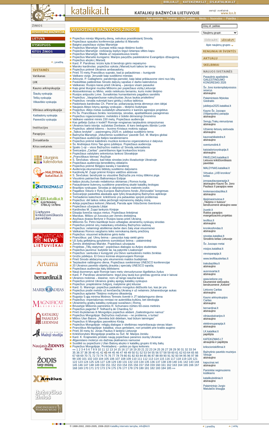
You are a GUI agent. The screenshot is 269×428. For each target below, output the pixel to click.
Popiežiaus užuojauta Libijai (90, 206)
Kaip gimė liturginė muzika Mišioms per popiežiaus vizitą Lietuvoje (114, 88)
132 (130, 361)
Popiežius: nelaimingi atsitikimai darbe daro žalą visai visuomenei (113, 228)
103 (96, 358)
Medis (202, 18)
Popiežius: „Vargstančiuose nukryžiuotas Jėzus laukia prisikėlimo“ (113, 97)
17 (127, 349)
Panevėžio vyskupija (45, 119)
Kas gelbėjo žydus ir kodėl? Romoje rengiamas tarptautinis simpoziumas (118, 122)
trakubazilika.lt (211, 263)
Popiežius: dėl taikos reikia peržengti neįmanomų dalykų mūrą (111, 200)
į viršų (233, 426)
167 (196, 365)
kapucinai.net (211, 362)
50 (134, 352)
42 (102, 352)
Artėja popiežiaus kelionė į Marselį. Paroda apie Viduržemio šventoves (116, 203)
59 (169, 352)
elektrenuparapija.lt (214, 323)
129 (114, 361)
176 (119, 368)
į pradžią (57, 62)
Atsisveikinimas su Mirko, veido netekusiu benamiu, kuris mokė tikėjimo (117, 91)
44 (110, 352)
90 (165, 355)
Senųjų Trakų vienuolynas (218, 121)
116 (167, 358)
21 (143, 349)
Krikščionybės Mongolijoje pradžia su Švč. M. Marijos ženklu (110, 333)
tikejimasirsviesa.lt (213, 199)
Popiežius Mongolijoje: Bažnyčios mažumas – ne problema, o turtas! (115, 315)
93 (177, 355)
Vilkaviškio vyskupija (44, 102)
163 (175, 365)
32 (187, 349)
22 (147, 349)
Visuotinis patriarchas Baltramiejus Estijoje (99, 178)
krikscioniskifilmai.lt (214, 347)
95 (185, 355)
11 (104, 349)
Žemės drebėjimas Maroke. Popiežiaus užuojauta (103, 243)
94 (181, 355)
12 (108, 349)
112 (145, 358)
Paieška (231, 18)
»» (173, 368)
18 (131, 349)
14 (115, 349)
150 (103, 365)
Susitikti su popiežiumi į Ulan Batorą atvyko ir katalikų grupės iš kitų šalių (118, 343)
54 (150, 352)
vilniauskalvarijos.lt (214, 315)
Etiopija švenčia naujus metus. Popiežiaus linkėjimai (105, 212)
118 (179, 358)
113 (151, 358)
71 (90, 355)
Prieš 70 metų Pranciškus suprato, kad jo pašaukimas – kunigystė (113, 72)
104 (101, 358)
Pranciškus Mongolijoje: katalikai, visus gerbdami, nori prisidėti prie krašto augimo (123, 327)
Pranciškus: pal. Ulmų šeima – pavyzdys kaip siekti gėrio (108, 237)
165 (186, 365)
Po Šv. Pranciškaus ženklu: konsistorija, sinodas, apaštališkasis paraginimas (120, 113)
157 (141, 365)
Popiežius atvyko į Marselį (88, 60)
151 (108, 365)
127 (103, 361)
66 (196, 352)
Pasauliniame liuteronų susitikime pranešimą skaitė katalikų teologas (115, 184)
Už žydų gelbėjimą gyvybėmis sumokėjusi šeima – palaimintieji (111, 240)
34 (194, 349)
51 (138, 352)
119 (184, 358)
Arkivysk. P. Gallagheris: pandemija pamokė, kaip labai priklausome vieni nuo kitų (123, 78)
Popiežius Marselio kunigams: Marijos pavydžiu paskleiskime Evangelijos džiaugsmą (125, 57)
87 (153, 355)
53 (145, 352)
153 (119, 365)
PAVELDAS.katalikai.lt (216, 157)
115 (162, 358)
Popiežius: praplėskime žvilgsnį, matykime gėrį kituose (106, 284)
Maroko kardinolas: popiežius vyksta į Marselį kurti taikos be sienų (113, 66)
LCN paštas (188, 18)
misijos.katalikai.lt (213, 248)
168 (75, 368)
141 (180, 361)
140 (175, 361)
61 (177, 352)
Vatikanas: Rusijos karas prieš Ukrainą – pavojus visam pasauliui (113, 85)
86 (150, 355)
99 (74, 358)
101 (84, 358)
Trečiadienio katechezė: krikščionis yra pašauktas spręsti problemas (115, 197)
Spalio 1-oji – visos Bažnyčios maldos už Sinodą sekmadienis (111, 147)
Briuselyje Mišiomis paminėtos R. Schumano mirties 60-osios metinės (116, 305)
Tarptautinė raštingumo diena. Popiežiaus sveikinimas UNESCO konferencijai (121, 262)
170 (86, 368)
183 (158, 368)
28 (171, 349)
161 (164, 365)
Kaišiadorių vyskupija (45, 115)
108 (123, 358)
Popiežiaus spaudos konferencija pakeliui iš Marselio (105, 41)
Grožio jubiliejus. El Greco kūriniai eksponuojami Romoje (108, 256)
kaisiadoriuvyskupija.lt (215, 149)
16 (123, 349)
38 (86, 352)
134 (141, 361)
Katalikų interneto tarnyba (124, 426)
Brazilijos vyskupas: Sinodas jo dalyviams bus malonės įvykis (111, 187)
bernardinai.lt (210, 308)
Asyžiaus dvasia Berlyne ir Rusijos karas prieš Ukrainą (106, 218)
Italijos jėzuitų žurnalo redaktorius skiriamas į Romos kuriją (109, 181)
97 (193, 355)
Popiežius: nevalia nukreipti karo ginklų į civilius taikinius (107, 100)
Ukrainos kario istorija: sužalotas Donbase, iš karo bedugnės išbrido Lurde (119, 125)
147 (86, 365)
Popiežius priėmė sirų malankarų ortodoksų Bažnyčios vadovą (111, 225)
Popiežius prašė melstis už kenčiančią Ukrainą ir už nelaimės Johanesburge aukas (124, 290)
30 (179, 349)
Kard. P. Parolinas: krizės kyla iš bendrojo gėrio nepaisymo (109, 63)
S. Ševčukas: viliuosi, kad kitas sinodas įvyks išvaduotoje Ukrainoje (114, 159)
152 (114, 365)
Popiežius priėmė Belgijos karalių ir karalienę (100, 165)
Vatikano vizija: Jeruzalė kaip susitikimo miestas (102, 75)
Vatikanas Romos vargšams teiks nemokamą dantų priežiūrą (110, 231)
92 (173, 355)
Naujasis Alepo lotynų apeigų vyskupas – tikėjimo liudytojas (109, 106)
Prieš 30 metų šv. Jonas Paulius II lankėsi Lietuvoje (104, 330)
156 (136, 365)
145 (75, 365)
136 (152, 361)
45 (114, 352)
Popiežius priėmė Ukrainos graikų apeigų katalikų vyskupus (109, 281)
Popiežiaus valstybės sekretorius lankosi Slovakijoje (105, 153)
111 (140, 358)
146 (80, 365)
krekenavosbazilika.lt (215, 191)
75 (106, 355)
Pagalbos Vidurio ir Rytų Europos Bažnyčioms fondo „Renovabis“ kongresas (120, 190)
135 (147, 361)
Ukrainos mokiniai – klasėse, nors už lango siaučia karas (108, 277)
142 (186, 361)
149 (97, 365)
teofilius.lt (208, 220)
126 (97, 361)
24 (155, 349)
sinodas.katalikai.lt (213, 236)
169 (80, 368)
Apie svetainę (154, 18)
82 (134, 355)
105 (106, 358)
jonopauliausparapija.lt (216, 180)
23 (151, 349)
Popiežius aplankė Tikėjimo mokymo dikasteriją (102, 293)
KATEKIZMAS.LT (213, 339)
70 (86, 355)
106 (112, 358)
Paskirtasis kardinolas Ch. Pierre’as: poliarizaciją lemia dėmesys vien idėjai (119, 103)
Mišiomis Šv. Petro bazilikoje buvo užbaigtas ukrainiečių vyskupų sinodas (118, 221)
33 (191, 349)
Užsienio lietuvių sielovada (218, 129)
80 (126, 355)
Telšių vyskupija (42, 97)
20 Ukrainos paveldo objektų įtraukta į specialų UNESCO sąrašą (112, 265)
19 (135, 349)
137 (158, 361)
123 (80, 361)
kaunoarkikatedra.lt (214, 137)
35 (74, 352)
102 (90, 358)
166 (191, 365)
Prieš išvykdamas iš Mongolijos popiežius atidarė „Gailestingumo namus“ (118, 312)
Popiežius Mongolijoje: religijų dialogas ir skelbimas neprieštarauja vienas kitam (122, 324)
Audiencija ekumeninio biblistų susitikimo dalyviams (104, 169)
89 (161, 355)
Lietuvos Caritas (212, 289)
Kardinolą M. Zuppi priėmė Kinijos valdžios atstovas (104, 172)
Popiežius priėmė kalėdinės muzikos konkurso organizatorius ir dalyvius (117, 141)
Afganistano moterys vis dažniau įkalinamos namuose (106, 340)
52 (142, 352)
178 (130, 368)
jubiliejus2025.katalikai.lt (217, 105)
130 (119, 361)
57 (161, 352)
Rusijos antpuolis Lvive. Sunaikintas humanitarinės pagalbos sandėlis (116, 94)
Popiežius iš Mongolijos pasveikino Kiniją (98, 321)
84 (142, 355)
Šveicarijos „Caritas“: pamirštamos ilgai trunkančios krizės (108, 150)
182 (152, 368)
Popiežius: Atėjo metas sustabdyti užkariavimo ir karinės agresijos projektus (120, 109)
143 (191, 361)
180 (141, 368)
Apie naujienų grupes (220, 45)
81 (130, 355)
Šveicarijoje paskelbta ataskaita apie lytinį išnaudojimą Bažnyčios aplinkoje (119, 193)
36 (78, 352)
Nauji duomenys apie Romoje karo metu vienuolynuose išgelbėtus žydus (118, 271)
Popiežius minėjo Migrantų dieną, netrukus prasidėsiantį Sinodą (112, 38)
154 (125, 365)
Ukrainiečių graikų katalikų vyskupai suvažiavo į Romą (106, 302)
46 (118, 352)
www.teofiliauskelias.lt (215, 258)
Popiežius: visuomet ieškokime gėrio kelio (98, 234)
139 (169, 361)
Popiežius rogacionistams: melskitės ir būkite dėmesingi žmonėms (114, 116)
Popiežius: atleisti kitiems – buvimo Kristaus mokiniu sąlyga (109, 128)
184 (164, 368)
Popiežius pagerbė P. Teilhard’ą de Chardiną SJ (102, 309)
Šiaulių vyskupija (42, 93)
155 (130, 365)
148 (91, 365)
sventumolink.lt (211, 144)
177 (125, 368)
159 (152, 365)
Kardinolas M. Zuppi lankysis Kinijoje (95, 209)
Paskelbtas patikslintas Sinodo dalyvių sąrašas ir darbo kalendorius (114, 81)
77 (114, 355)
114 (156, 358)
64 (189, 352)
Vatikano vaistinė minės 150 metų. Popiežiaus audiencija (108, 119)
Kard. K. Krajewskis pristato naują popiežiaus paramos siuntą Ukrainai (116, 337)
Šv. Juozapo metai (214, 243)
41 (98, 352)
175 (114, 368)
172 (97, 368)
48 (126, 352)
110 (134, 358)
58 (165, 352)
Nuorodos (216, 18)
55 (153, 352)
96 (189, 355)
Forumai (172, 18)
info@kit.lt (144, 426)
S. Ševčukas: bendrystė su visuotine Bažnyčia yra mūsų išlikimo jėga (115, 175)
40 (94, 352)
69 (82, 355)
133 (136, 361)
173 (103, 368)
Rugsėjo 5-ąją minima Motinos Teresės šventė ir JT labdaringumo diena (117, 296)
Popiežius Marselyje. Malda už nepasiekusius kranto (105, 53)
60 (173, 352)
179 (136, 368)
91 (169, 355)
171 (91, 368)
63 (185, 352)
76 (110, 355)
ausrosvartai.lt (211, 271)
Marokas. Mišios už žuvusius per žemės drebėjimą (104, 215)
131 (125, 361)
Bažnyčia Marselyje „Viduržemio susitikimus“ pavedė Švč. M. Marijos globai (119, 134)
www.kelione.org (212, 279)
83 (138, 355)
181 (147, 368)
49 (130, 352)
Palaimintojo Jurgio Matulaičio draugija (214, 387)
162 (169, 365)
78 (118, 355)
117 (173, 358)
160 (158, 365)
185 (169, 368)
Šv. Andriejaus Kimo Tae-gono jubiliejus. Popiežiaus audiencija (111, 144)
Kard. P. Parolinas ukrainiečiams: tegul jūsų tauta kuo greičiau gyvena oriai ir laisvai (124, 274)
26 (163, 349)
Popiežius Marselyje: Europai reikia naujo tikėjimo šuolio (107, 47)
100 (79, 358)
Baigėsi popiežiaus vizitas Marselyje (95, 44)
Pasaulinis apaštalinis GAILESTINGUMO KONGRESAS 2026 (215, 79)
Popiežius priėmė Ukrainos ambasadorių (97, 69)
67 (74, 355)
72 (94, 355)
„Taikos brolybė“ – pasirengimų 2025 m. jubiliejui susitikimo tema (113, 131)
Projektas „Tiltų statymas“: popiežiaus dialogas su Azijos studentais (114, 246)
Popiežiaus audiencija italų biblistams (95, 268)
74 (102, 355)
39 (90, 352)
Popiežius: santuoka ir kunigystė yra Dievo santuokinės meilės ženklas (116, 253)
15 (119, 349)
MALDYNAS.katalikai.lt (216, 168)
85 (145, 355)
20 (139, 349)
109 (129, 358)
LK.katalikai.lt (211, 331)
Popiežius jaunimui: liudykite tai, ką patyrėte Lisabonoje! (107, 249)
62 (181, 352)
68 (78, 355)
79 (122, 355)
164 (180, 365)
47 (122, 352)
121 (195, 358)
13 (112, 349)
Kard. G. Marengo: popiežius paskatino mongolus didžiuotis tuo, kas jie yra (119, 287)
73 (98, 355)
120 (190, 358)
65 (193, 352)
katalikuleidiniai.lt (213, 378)
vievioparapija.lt (212, 253)
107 (118, 358)
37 (82, 352)
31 (183, 349)
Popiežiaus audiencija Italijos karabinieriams (100, 137)
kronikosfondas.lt (213, 228)
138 (164, 361)
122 (75, 361)
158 (147, 365)
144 (196, 361)
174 (108, 368)
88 (157, 355)
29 (175, 349)
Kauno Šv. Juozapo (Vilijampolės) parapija (216, 112)
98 (196, 355)
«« (74, 349)
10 (100, 349)
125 (91, 361)
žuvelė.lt (208, 209)
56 (157, 352)
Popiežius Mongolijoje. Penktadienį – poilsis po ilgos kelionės (110, 346)
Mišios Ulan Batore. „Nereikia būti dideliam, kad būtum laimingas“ (113, 318)
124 (86, 361)
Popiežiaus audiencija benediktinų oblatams (100, 162)
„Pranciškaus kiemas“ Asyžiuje (91, 156)
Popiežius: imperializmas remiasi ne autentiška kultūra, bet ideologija (115, 299)
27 (167, 349)
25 (159, 349)
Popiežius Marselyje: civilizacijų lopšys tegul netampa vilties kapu (113, 50)
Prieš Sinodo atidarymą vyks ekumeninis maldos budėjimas (109, 259)
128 (108, 361)
